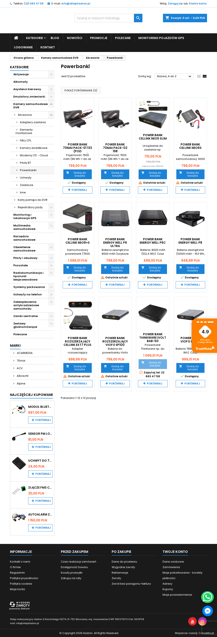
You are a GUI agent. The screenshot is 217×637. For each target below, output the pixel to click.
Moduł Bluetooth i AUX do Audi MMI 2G (40, 406)
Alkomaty (20, 82)
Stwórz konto (198, 3)
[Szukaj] (108, 18)
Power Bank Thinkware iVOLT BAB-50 (152, 337)
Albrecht (22, 376)
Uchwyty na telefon (27, 294)
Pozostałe (20, 265)
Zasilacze (26, 185)
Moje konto (17, 589)
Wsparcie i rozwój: (194, 633)
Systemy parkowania (29, 287)
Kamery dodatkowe (33, 148)
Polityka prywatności (24, 578)
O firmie (15, 567)
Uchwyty (25, 177)
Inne (23, 192)
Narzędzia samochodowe (24, 238)
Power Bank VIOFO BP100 (190, 339)
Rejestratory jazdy (30, 207)
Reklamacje (120, 572)
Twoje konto (175, 551)
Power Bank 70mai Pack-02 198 (115, 147)
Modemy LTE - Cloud (34, 155)
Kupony (168, 589)
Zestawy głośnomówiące (25, 325)
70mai (20, 360)
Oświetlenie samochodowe (24, 248)
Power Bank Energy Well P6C (153, 241)
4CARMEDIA (24, 353)
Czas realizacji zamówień (78, 561)
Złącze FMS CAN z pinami (40, 487)
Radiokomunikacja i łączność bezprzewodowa (28, 276)
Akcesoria (25, 115)
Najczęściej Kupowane (31, 394)
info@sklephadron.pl (75, 3)
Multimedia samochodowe (24, 227)
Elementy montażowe (24, 131)
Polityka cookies (21, 583)
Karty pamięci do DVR (32, 200)
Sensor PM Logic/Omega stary (40, 433)
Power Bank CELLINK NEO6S (190, 146)
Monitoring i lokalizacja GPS (24, 216)
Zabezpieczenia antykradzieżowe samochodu (26, 305)
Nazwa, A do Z (174, 76)
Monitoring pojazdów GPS (161, 38)
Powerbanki (28, 170)
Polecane (123, 38)
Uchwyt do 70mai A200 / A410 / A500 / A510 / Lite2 (40, 460)
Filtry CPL (25, 140)
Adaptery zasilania (33, 122)
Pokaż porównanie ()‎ (80, 90)
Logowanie (23, 47)
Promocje (98, 38)
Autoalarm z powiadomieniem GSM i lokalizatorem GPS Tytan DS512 (40, 514)
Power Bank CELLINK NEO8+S (77, 241)
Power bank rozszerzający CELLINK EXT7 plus (77, 341)
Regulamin (17, 572)
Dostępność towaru (74, 567)
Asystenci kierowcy (27, 89)
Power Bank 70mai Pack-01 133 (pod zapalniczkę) (77, 149)
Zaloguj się (175, 3)
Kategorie (34, 38)
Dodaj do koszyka (76, 174)
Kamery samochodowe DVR (30, 105)
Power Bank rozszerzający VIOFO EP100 (115, 341)
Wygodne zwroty (123, 567)
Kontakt (47, 47)
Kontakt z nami (20, 561)
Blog (55, 38)
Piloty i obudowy (25, 258)
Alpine (20, 383)
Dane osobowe (173, 561)
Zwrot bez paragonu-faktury (131, 583)
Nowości (74, 38)
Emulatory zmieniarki (29, 96)
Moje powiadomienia (177, 594)
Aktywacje (21, 74)
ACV (19, 368)
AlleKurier (25, 608)
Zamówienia (171, 567)
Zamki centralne (25, 316)
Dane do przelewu (124, 561)
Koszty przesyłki (71, 572)
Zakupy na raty (71, 578)
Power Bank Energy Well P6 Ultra (115, 242)
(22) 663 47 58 (33, 3)
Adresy (167, 583)
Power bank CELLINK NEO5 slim (153, 136)
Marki (15, 345)
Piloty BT (25, 163)
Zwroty (116, 578)
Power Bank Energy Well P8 (190, 241)
